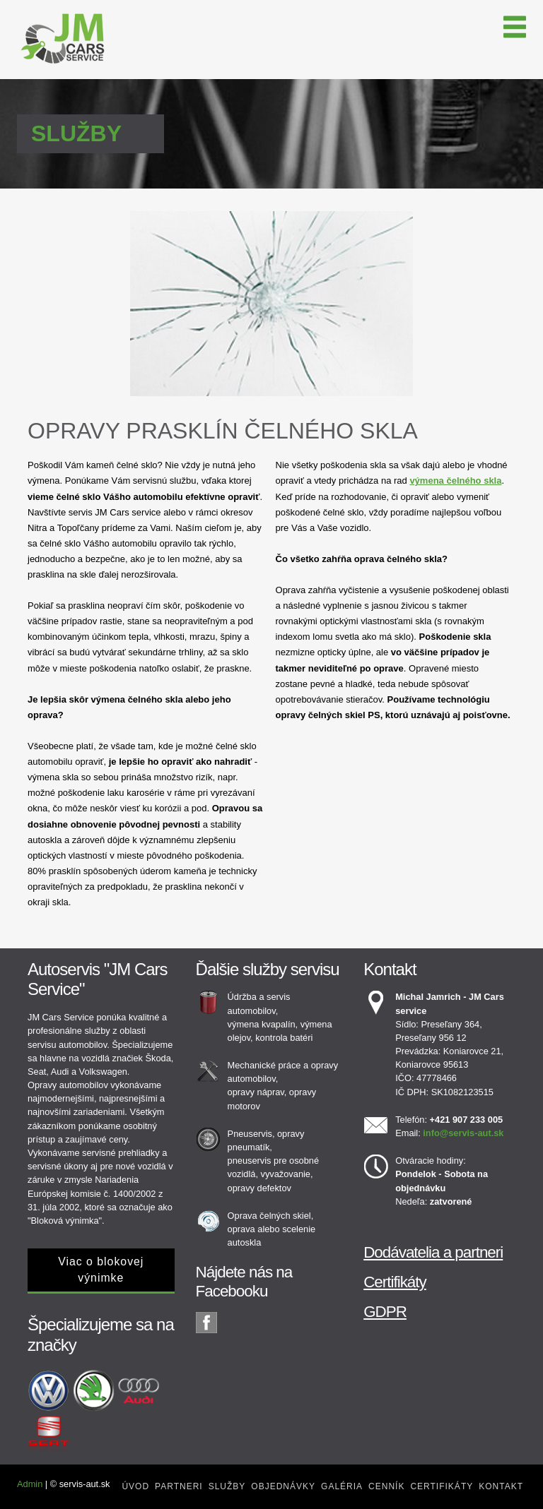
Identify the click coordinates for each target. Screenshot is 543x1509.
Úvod (135, 1486)
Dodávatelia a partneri (433, 1252)
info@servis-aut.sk (463, 1133)
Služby (227, 1486)
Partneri (179, 1486)
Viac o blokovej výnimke (101, 1269)
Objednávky (283, 1486)
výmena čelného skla (455, 480)
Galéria (342, 1486)
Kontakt (501, 1486)
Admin (29, 1484)
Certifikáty (394, 1282)
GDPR (385, 1311)
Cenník (386, 1486)
